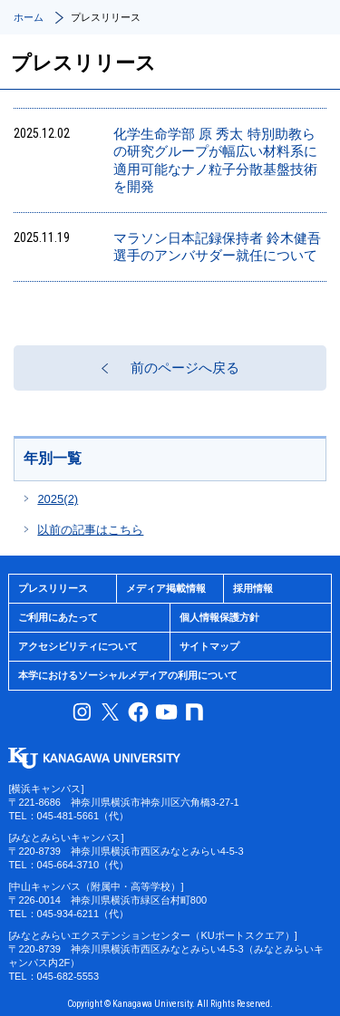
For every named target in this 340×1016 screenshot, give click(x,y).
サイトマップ (209, 646)
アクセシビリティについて (78, 646)
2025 (57, 499)
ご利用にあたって (58, 617)
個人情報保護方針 (219, 617)
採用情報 (253, 588)
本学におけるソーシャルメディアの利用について (128, 675)
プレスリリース (53, 588)
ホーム (29, 17)
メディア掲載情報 (166, 588)
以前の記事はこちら (90, 530)
